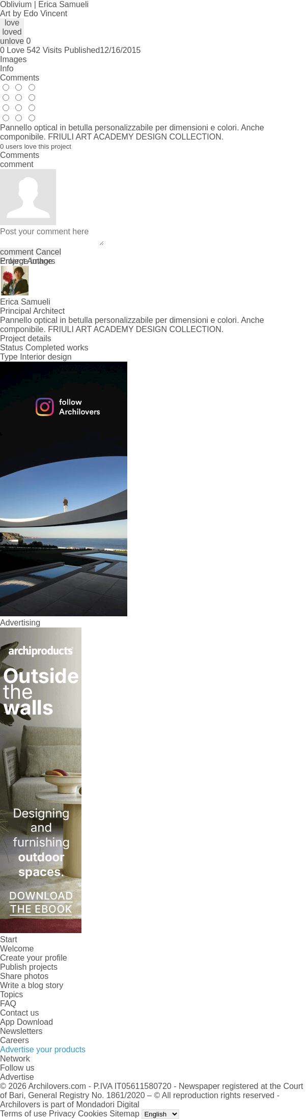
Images (13, 59)
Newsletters (21, 1031)
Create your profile (33, 957)
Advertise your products (43, 1049)
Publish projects (29, 967)
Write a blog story (31, 985)
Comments (19, 77)
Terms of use (23, 1113)
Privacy (62, 1113)
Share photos (24, 976)
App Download (26, 1022)
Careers (14, 1040)
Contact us (19, 1012)
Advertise (17, 1077)
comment (17, 252)
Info (7, 68)
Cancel (48, 252)
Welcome (17, 948)
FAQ (8, 1003)
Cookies (92, 1113)
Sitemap (124, 1113)
